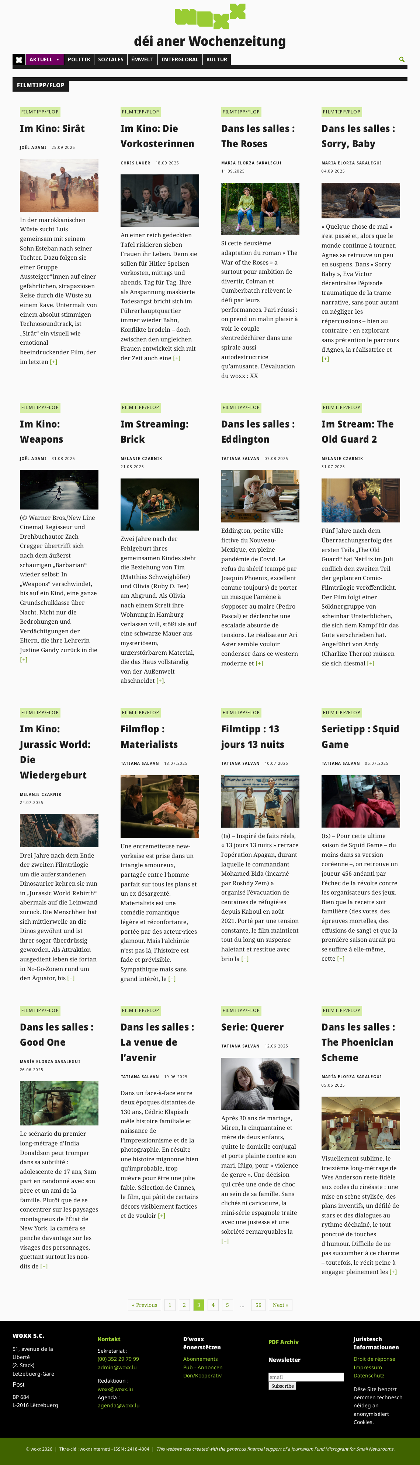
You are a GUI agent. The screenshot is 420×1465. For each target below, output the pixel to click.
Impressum (368, 1367)
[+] (54, 362)
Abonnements (200, 1358)
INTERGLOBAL (180, 59)
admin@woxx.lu (117, 1367)
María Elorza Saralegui (251, 163)
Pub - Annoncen (203, 1367)
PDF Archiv (283, 1342)
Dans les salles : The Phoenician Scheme (358, 1042)
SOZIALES (111, 59)
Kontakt (109, 1339)
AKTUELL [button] (44, 59)
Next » (280, 1304)
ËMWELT (142, 59)
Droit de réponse (374, 1358)
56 (258, 1304)
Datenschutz (369, 1375)
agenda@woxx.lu (119, 1405)
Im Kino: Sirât (52, 128)
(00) (118, 1358)
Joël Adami (33, 147)
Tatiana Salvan (240, 458)
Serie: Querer (252, 1026)
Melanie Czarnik (141, 458)
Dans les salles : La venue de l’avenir (157, 1042)
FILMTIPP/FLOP (40, 112)
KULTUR (216, 59)
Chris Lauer (135, 163)
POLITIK (79, 59)
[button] (401, 59)
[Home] (19, 59)
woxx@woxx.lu (115, 1389)
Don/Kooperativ (202, 1375)
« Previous (144, 1304)
